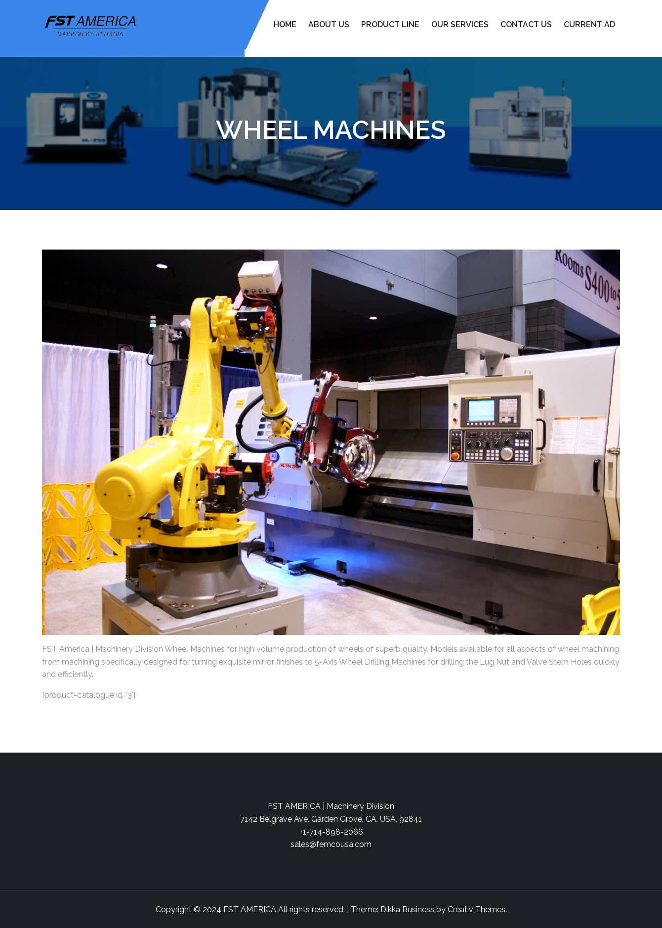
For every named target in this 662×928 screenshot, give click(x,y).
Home (285, 24)
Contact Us (526, 24)
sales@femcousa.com (331, 844)
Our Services (460, 24)
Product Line (390, 24)
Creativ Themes (476, 909)
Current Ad (589, 24)
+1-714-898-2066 (331, 832)
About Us (328, 24)
